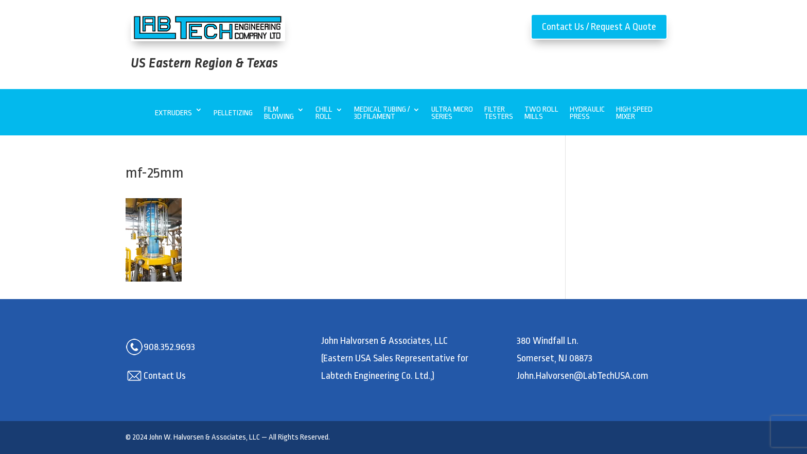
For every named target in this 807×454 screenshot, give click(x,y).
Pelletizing (233, 113)
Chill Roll (323, 113)
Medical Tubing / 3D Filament (382, 113)
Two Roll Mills (541, 113)
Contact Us (165, 375)
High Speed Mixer (634, 113)
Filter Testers (498, 113)
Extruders (173, 113)
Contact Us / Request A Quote (599, 26)
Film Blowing (279, 113)
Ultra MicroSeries (452, 113)
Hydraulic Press (587, 113)
